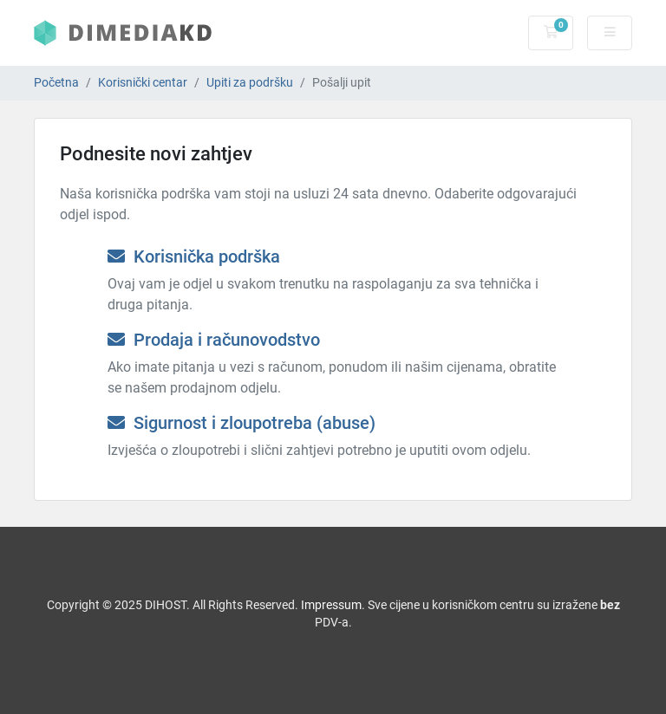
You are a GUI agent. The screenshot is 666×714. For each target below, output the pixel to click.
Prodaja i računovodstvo (214, 339)
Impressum (331, 605)
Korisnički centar (142, 82)
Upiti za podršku (249, 82)
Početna (56, 82)
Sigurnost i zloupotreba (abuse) (241, 422)
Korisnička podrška (194, 256)
